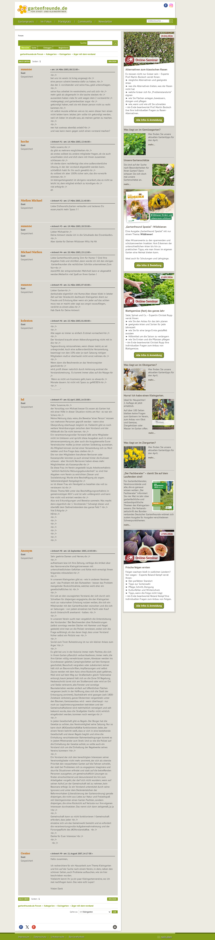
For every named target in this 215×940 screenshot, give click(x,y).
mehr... (127, 524)
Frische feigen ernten (137, 567)
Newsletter (105, 21)
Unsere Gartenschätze (136, 160)
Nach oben (24, 899)
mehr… (151, 144)
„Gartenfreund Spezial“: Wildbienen (145, 226)
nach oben (166, 936)
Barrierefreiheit (76, 936)
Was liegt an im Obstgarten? (140, 364)
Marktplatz (64, 21)
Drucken (112, 61)
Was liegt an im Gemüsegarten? (142, 129)
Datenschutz (40, 936)
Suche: (83, 42)
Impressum (23, 936)
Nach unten (24, 61)
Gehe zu (73, 911)
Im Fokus (46, 21)
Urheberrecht (57, 936)
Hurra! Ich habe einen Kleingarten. (144, 395)
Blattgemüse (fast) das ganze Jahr (145, 310)
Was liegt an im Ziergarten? (140, 442)
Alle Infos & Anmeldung (149, 119)
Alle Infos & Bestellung (149, 265)
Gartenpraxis (26, 21)
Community (85, 21)
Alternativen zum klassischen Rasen (146, 69)
